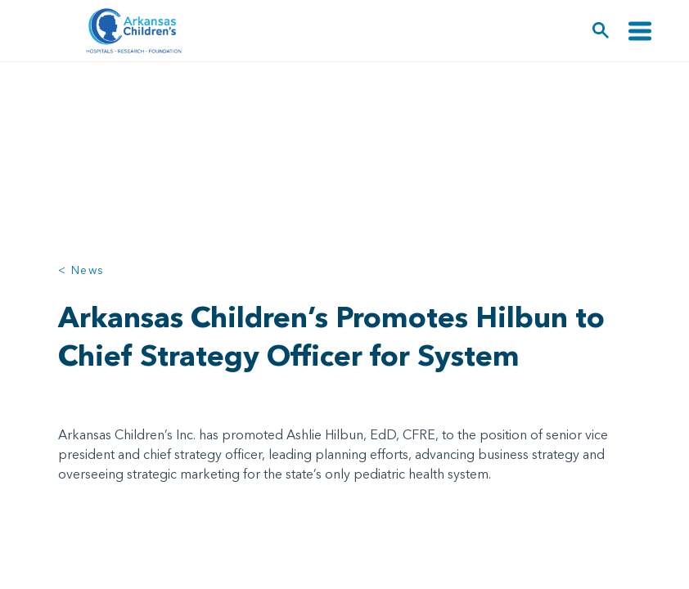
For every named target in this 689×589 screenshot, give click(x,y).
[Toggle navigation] (640, 30)
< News (81, 270)
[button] (601, 30)
